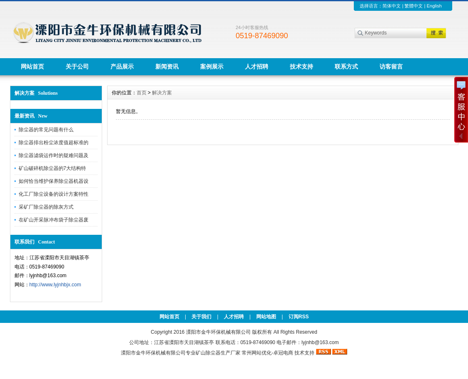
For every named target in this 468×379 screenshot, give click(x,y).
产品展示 (122, 66)
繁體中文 (413, 5)
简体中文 (391, 5)
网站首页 (32, 66)
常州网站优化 (257, 353)
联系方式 (346, 66)
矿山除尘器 (208, 353)
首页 (142, 93)
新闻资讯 (167, 66)
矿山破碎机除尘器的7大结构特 (52, 168)
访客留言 (391, 66)
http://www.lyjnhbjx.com (55, 285)
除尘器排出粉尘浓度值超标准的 (53, 142)
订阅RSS (299, 317)
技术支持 (301, 66)
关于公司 (77, 66)
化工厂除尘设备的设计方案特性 (53, 194)
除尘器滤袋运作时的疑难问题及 (53, 155)
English (433, 5)
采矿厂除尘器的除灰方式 (46, 207)
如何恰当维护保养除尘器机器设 (53, 181)
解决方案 (162, 93)
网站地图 (266, 317)
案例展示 (211, 66)
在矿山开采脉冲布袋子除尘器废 (53, 220)
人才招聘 (256, 66)
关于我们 (201, 317)
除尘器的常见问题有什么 (46, 130)
